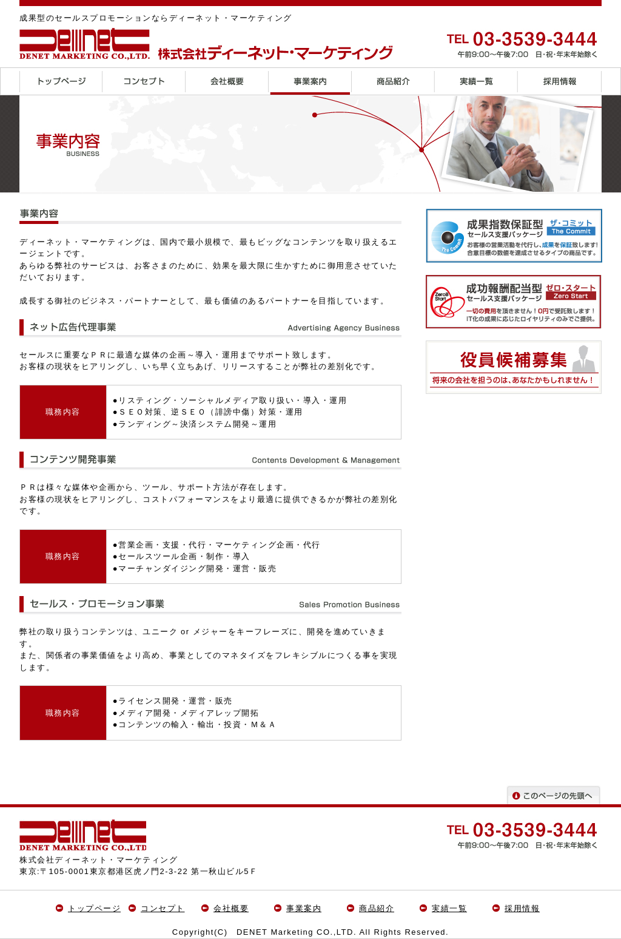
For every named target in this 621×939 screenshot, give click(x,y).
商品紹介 (376, 908)
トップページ (94, 908)
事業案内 (303, 908)
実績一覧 (449, 908)
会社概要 (231, 908)
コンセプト (163, 908)
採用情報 (522, 908)
